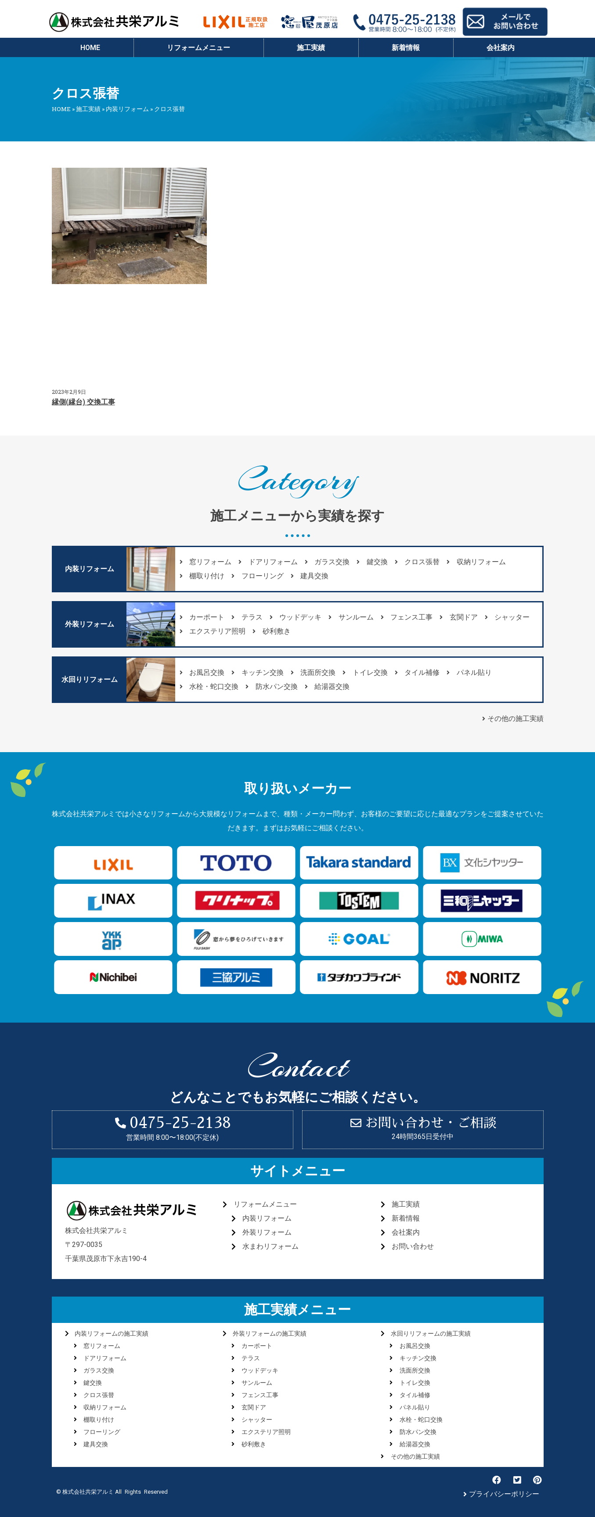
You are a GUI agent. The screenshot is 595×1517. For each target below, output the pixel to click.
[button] (90, 569)
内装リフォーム (127, 109)
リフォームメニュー (198, 47)
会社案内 (501, 47)
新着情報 (406, 47)
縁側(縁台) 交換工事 (83, 402)
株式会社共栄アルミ (96, 1230)
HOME (90, 47)
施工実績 (311, 47)
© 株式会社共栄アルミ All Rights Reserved (112, 1491)
